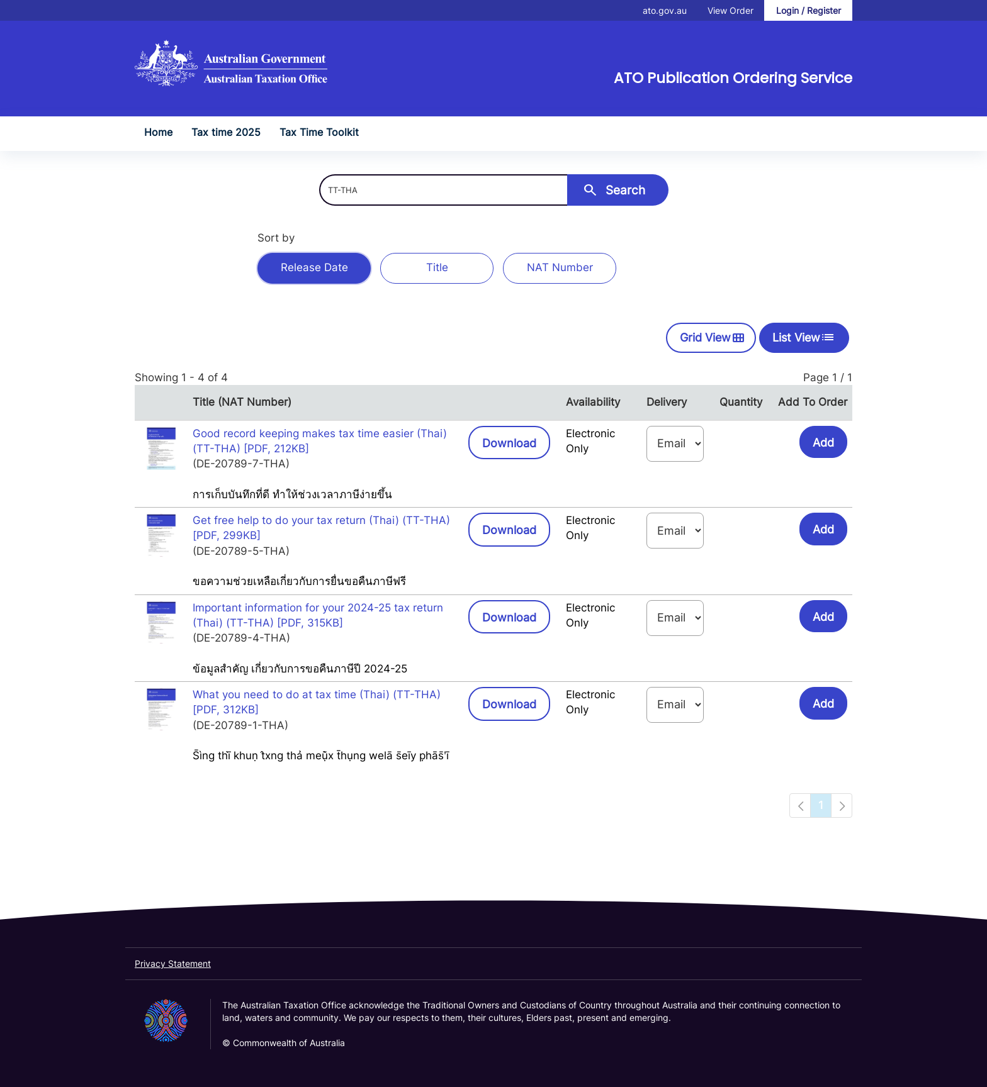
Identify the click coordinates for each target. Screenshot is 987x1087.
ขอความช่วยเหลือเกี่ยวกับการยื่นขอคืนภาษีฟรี (299, 581)
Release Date (314, 267)
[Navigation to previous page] (800, 805)
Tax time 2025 (226, 132)
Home (158, 132)
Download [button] (516, 442)
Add (823, 442)
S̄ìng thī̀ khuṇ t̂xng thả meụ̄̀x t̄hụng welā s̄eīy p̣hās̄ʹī (321, 755)
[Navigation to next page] (841, 805)
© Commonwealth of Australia (283, 1042)
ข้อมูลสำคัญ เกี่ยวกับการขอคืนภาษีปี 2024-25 (300, 668)
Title (437, 267)
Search (613, 189)
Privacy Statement (173, 963)
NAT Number (560, 267)
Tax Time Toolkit (319, 132)
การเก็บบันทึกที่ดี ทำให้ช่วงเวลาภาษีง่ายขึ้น (292, 494)
